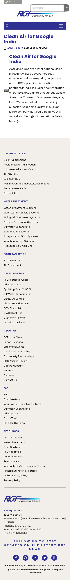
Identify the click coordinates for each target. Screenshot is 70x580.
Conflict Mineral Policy (17, 351)
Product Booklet (13, 457)
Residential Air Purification (20, 165)
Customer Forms (14, 318)
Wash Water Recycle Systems (22, 213)
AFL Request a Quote (16, 280)
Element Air (10, 193)
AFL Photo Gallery (14, 322)
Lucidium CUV (12, 179)
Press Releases (13, 342)
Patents (8, 370)
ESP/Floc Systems (14, 423)
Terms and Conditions (39, 565)
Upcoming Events (14, 347)
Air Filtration (11, 174)
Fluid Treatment (13, 260)
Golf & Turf (10, 418)
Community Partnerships (19, 356)
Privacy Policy (12, 480)
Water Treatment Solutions (20, 208)
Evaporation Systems (17, 232)
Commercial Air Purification (20, 169)
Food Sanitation (13, 399)
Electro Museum (13, 366)
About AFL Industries (16, 303)
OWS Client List (13, 313)
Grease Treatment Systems (21, 222)
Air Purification (13, 438)
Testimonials (11, 461)
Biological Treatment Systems (22, 217)
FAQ (6, 395)
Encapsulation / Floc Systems (21, 236)
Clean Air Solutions (15, 160)
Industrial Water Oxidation (19, 241)
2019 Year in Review (35, 48)
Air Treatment (12, 265)
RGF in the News (13, 337)
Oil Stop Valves (12, 285)
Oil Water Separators (17, 227)
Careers (9, 375)
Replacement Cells (15, 188)
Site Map (60, 565)
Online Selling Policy (15, 476)
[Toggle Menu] (61, 26)
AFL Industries (12, 452)
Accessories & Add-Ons (18, 246)
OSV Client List (12, 308)
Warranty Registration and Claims (24, 466)
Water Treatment (14, 442)
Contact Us (10, 380)
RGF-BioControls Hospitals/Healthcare (26, 184)
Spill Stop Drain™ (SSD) (17, 289)
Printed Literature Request (20, 471)
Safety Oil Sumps (14, 299)
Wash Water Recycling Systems (23, 404)
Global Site (13, 2)
